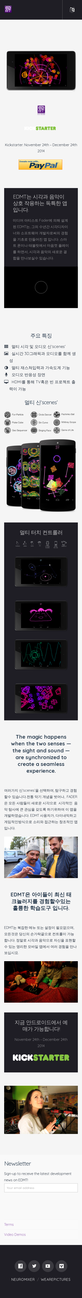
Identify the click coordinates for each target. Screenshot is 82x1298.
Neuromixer (23, 1279)
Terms (9, 1224)
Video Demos (15, 1234)
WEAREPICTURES (56, 1279)
